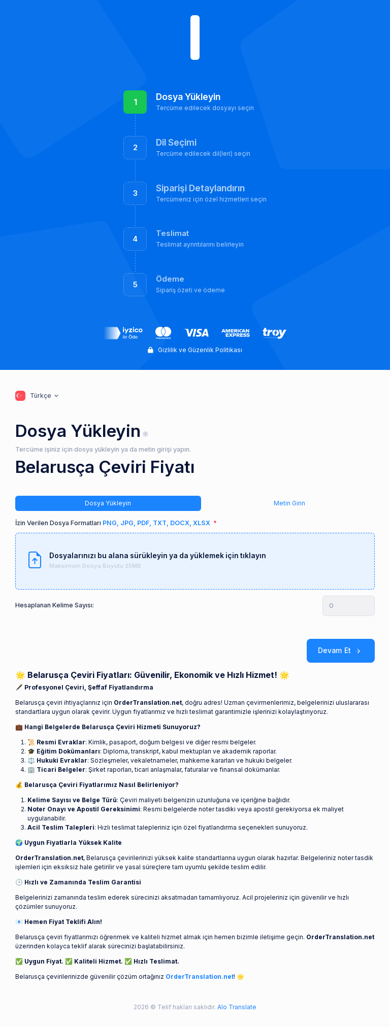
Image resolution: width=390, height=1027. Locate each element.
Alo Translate (236, 1007)
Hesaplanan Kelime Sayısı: (54, 605)
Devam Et (341, 650)
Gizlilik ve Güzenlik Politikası (195, 350)
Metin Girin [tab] (289, 503)
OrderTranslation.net (200, 976)
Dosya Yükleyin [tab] (108, 503)
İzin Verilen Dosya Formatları (113, 523)
